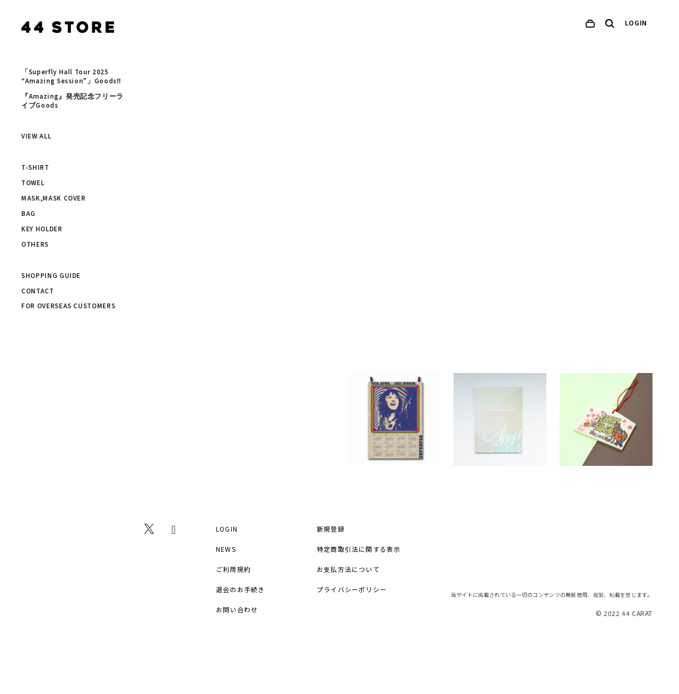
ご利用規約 (233, 569)
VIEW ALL (36, 136)
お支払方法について (348, 569)
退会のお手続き (240, 589)
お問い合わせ (237, 609)
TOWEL (32, 183)
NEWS (226, 548)
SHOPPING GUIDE (51, 276)
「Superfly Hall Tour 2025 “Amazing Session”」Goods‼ (71, 76)
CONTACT (37, 291)
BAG (28, 214)
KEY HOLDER (42, 229)
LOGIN (636, 23)
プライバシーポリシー (352, 589)
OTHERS (35, 244)
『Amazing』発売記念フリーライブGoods (72, 101)
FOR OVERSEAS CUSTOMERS (68, 306)
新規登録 (331, 528)
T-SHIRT (35, 167)
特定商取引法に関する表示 (359, 548)
